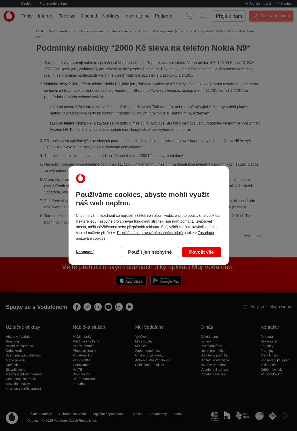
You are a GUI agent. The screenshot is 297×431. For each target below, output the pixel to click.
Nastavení (85, 252)
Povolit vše (201, 252)
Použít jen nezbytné (150, 252)
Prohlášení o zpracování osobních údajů (150, 233)
